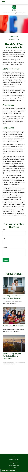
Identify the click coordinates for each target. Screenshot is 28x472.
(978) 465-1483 (15, 459)
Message (5, 247)
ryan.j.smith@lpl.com (14, 467)
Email (4, 238)
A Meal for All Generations (13, 326)
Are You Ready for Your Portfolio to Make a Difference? (12, 355)
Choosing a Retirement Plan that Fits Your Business (14, 296)
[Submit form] (6, 260)
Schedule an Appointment (8, 470)
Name (4, 229)
